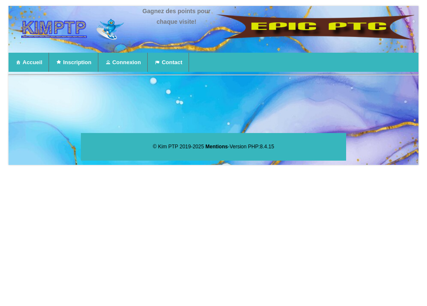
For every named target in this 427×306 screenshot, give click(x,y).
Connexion (123, 62)
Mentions (216, 147)
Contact (168, 62)
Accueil (28, 62)
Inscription (73, 62)
